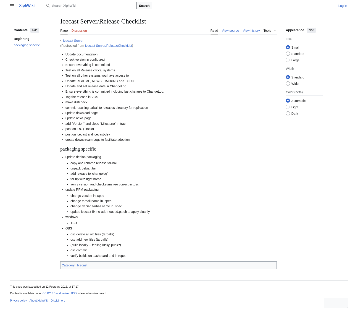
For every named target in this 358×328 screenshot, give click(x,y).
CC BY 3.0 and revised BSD (59, 293)
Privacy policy (18, 300)
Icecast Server (73, 40)
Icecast (82, 265)
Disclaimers (58, 300)
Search (144, 6)
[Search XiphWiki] (90, 5)
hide (34, 30)
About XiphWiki (38, 300)
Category (68, 265)
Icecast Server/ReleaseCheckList (108, 45)
